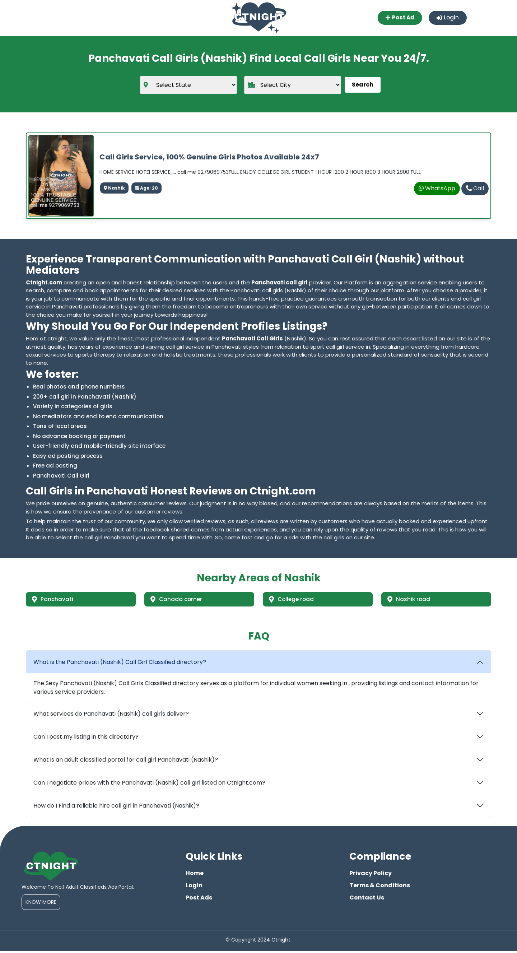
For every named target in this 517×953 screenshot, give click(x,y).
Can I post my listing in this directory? (86, 738)
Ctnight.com (44, 282)
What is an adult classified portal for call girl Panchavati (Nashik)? (125, 761)
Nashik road (410, 599)
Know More (40, 903)
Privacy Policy (370, 875)
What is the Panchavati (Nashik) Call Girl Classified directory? (119, 664)
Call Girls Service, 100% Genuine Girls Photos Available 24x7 (209, 157)
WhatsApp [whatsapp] (437, 188)
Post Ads (199, 899)
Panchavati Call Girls (252, 338)
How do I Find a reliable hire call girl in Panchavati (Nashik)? (116, 807)
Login (447, 18)
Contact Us (366, 899)
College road (293, 599)
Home (195, 875)
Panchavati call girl (279, 282)
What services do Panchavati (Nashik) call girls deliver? (111, 715)
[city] (292, 84)
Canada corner (178, 599)
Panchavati (54, 599)
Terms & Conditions (379, 887)
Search (362, 84)
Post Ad (398, 18)
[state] (188, 84)
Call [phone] (475, 188)
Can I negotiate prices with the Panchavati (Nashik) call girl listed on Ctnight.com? (149, 784)
